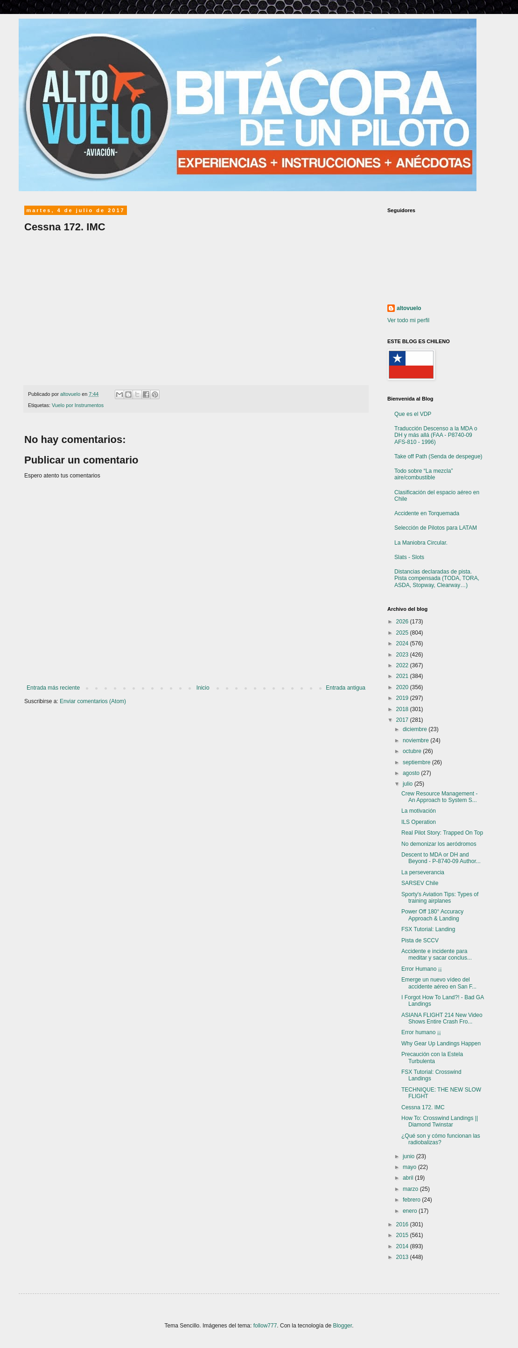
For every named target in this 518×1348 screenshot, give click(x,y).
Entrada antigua (345, 687)
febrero (412, 1199)
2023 (403, 654)
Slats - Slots (409, 557)
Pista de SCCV (420, 940)
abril (409, 1178)
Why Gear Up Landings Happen (441, 1043)
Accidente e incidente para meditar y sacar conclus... (436, 954)
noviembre (416, 740)
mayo (410, 1167)
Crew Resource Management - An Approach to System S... (439, 796)
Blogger (342, 1325)
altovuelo (409, 308)
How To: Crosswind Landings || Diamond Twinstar (439, 1121)
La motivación (418, 811)
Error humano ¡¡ (421, 1032)
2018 (403, 709)
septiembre (417, 762)
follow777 (265, 1325)
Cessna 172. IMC (423, 1107)
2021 (403, 676)
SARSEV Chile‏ (419, 883)
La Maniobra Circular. (421, 542)
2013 (403, 1257)
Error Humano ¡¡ (421, 969)
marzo (411, 1189)
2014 (403, 1246)
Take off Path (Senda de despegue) (438, 456)
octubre (413, 751)
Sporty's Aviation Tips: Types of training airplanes (439, 897)
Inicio (203, 687)
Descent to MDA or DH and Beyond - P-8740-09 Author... (441, 857)
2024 (403, 643)
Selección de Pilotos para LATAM (435, 528)
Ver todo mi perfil (408, 320)
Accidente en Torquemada (426, 513)
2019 (403, 698)
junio (409, 1156)
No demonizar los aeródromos (438, 844)
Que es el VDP (412, 414)
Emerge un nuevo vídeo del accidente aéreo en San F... (438, 982)
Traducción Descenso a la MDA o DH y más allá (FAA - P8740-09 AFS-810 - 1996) (435, 435)
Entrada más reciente (53, 687)
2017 (403, 720)
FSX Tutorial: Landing (428, 929)
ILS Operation (418, 822)
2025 (403, 632)
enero (411, 1211)
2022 (403, 665)
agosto (412, 773)
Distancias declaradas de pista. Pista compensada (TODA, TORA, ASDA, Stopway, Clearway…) (436, 578)
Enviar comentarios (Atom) (93, 701)
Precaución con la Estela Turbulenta (432, 1057)
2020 (403, 687)
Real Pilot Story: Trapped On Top (442, 833)
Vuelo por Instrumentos (78, 405)
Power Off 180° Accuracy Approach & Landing (432, 914)
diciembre (415, 729)
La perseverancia (422, 872)
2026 (403, 621)
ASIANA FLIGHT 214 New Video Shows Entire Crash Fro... (442, 1018)
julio (408, 784)
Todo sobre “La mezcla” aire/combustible (423, 474)
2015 (403, 1235)
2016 (403, 1224)
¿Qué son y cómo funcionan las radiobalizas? (440, 1139)
